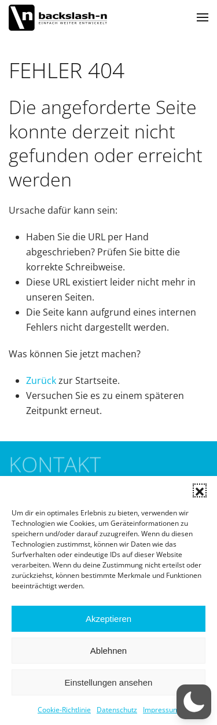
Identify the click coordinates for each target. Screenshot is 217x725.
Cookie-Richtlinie (64, 710)
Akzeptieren (108, 619)
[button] (199, 490)
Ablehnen (108, 651)
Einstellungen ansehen (109, 682)
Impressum (161, 710)
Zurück (41, 380)
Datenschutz (117, 710)
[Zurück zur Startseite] (58, 17)
